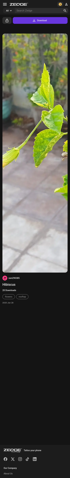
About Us (8, 473)
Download (39, 20)
